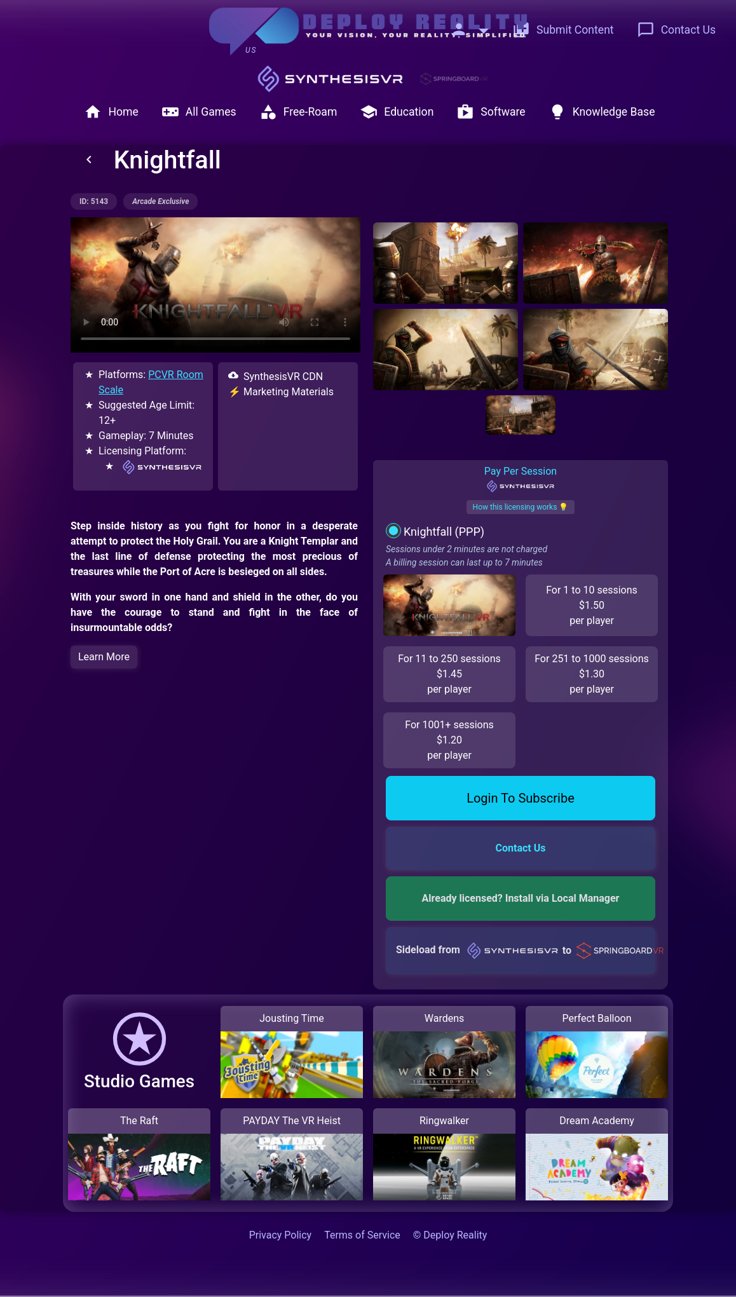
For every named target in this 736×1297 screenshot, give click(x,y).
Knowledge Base (602, 112)
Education (396, 112)
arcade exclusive (160, 201)
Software (490, 112)
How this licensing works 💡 (521, 507)
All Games (198, 112)
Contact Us (676, 30)
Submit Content (563, 30)
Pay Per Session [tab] (520, 479)
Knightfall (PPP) (444, 531)
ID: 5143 (93, 201)
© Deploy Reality (450, 1235)
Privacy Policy (280, 1235)
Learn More (104, 657)
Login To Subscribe (521, 798)
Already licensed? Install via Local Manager (521, 898)
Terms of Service (362, 1235)
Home (111, 112)
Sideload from (525, 950)
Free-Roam (298, 112)
